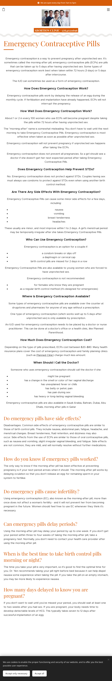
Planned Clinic (44, 355)
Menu (108, 9)
